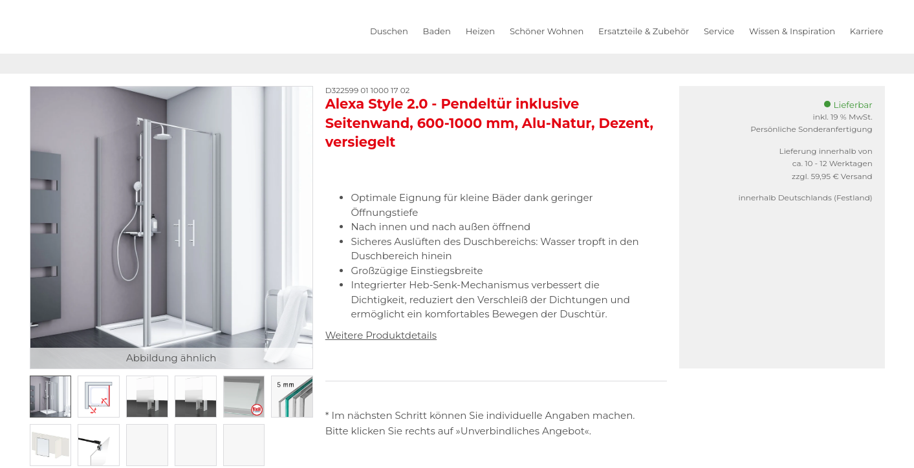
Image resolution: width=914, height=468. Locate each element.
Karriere (867, 31)
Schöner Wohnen (546, 31)
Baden (437, 31)
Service (719, 31)
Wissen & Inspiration (792, 31)
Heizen (480, 31)
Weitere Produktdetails (381, 335)
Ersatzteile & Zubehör (643, 31)
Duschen (389, 31)
